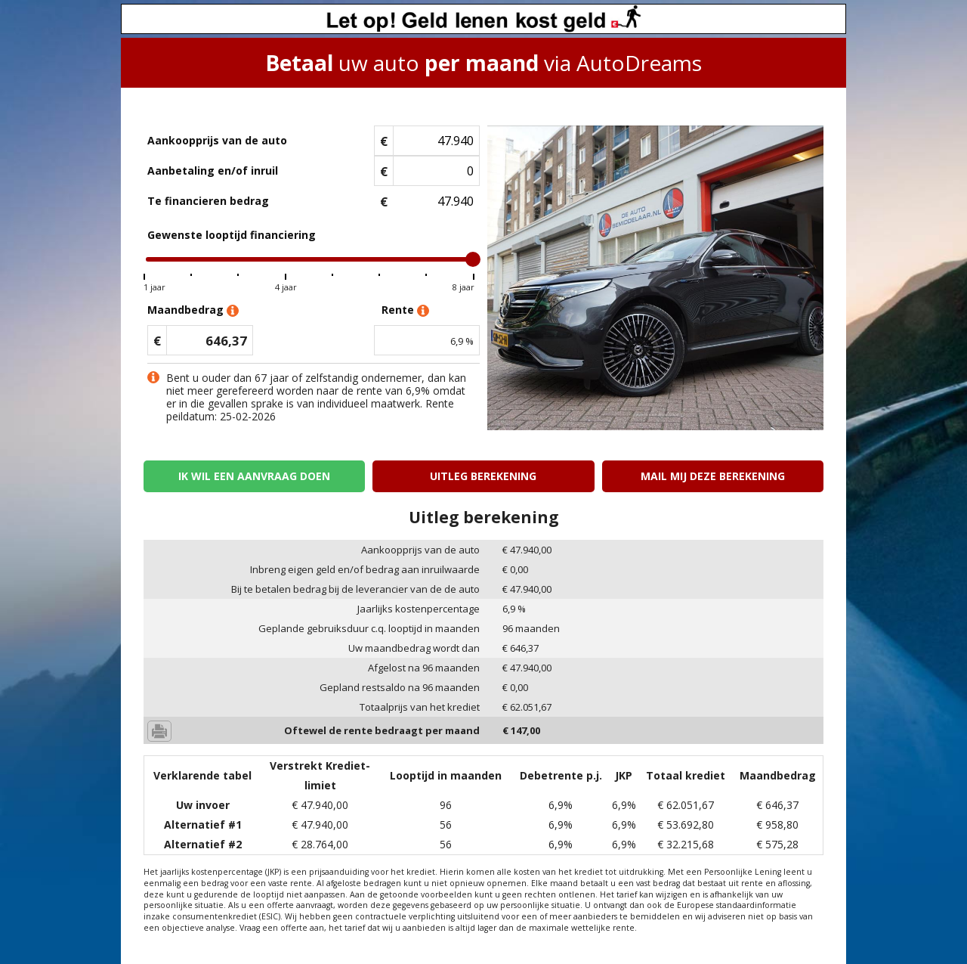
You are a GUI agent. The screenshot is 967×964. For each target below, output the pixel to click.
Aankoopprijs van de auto (217, 140)
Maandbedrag (193, 310)
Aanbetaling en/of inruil (212, 170)
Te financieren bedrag (208, 201)
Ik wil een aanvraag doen (254, 476)
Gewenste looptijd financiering (231, 235)
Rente (405, 310)
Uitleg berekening (483, 476)
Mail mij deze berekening (713, 476)
